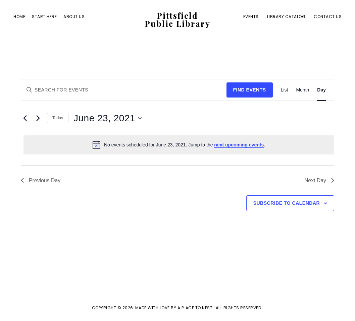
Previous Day (41, 180)
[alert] (178, 144)
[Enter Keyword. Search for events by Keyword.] (123, 90)
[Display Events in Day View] (321, 90)
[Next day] (38, 118)
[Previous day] (25, 118)
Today (57, 118)
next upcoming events (239, 144)
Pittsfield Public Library (177, 19)
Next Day (319, 180)
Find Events (249, 89)
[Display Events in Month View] (302, 90)
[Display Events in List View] (284, 90)
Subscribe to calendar (286, 203)
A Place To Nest (195, 308)
